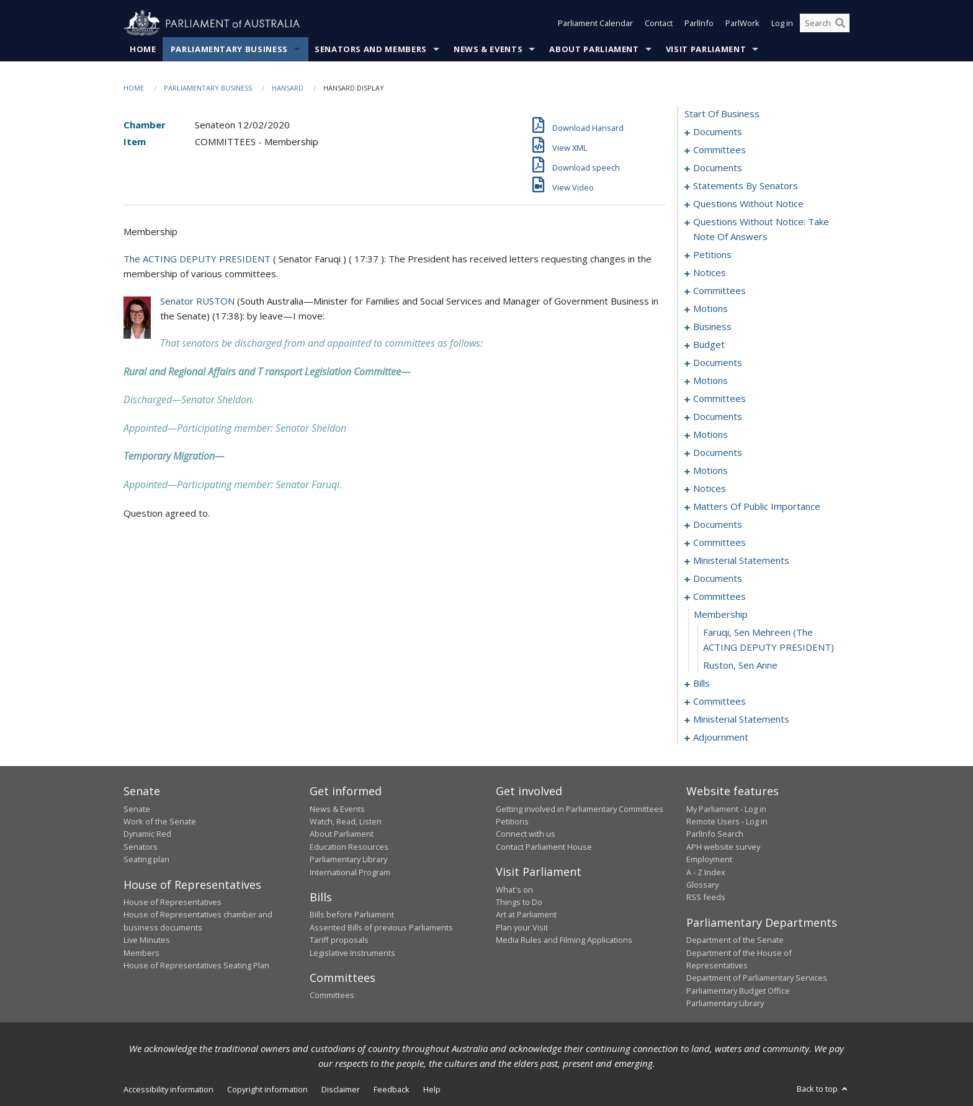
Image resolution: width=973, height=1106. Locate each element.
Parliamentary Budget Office (738, 990)
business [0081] (712, 327)
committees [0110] (719, 399)
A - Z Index (705, 872)
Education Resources (349, 846)
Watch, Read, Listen (346, 821)
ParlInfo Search (714, 834)
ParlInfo (699, 23)
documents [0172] (717, 579)
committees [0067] (719, 291)
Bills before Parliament (352, 915)
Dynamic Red (147, 834)
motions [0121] (710, 435)
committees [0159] (719, 543)
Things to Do (519, 902)
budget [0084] (709, 345)
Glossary (702, 884)
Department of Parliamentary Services (756, 978)
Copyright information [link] (267, 1089)
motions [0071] (710, 309)
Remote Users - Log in (727, 821)
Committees (332, 995)
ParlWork (742, 23)
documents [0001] (717, 132)
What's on (514, 889)
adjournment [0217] (720, 737)
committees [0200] (719, 701)
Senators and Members (371, 49)
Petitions (512, 821)
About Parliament (594, 49)
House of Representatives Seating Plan (196, 965)
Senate (136, 808)
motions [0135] (710, 471)
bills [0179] (701, 683)
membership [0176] (721, 615)
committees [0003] (719, 150)
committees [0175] (719, 597)
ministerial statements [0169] (741, 561)
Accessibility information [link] (168, 1089)
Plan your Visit (522, 927)
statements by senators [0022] (745, 186)
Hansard (287, 87)
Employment (709, 859)
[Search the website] (825, 23)
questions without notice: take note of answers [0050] (761, 229)
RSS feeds (705, 897)
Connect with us (525, 834)
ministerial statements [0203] (741, 719)
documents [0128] (717, 453)
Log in (782, 23)
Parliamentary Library (348, 859)
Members (141, 952)
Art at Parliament (526, 915)
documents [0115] (717, 417)
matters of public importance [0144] (756, 507)
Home (143, 49)
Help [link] (432, 1089)
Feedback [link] (392, 1089)
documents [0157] (717, 525)
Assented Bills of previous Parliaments (381, 927)
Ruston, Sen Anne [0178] (740, 665)
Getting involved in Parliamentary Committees (579, 808)
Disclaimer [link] (340, 1089)
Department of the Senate (735, 940)
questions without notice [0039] (748, 204)
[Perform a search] (840, 23)
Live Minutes (146, 940)
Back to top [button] (823, 1088)
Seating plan (146, 859)
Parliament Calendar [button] (595, 23)
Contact (659, 23)
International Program (350, 872)
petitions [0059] (712, 255)
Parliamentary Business (229, 49)
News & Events (488, 49)
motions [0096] (710, 381)
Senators (140, 846)
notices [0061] (709, 273)
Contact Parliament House (544, 846)
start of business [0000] (722, 114)
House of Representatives (172, 902)
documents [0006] (717, 168)
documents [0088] (717, 363)
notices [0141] (709, 489)
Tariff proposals (339, 940)
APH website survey (723, 846)
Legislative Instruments (352, 952)
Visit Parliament (706, 49)
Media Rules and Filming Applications (564, 940)
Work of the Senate (159, 821)
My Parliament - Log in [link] (726, 808)
